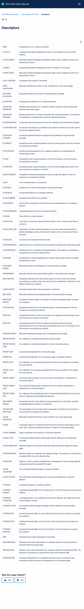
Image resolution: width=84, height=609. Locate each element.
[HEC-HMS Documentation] (3, 4)
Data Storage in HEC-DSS (29, 14)
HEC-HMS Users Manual (17, 4)
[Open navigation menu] (79, 4)
